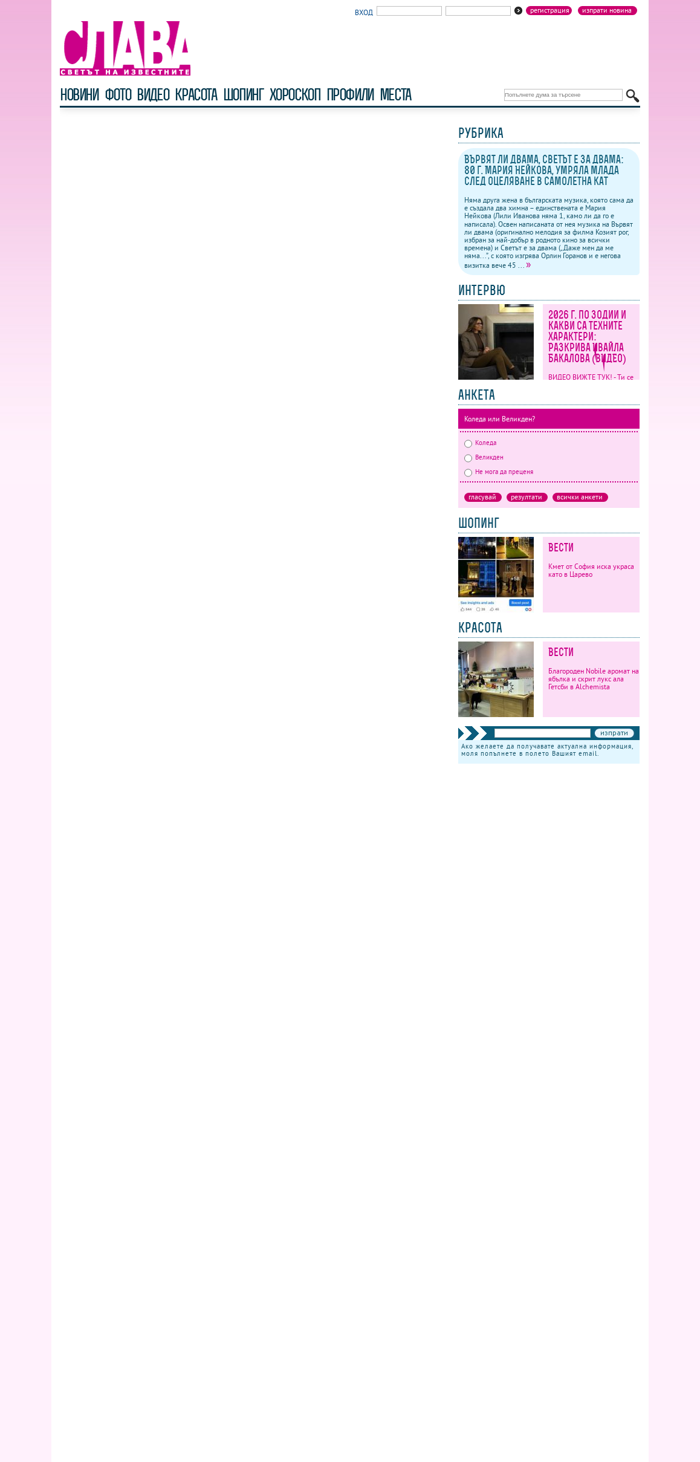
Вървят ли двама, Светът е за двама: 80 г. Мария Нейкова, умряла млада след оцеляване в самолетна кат (544, 170)
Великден (484, 457)
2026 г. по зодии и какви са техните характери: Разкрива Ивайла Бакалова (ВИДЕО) (587, 336)
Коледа (480, 442)
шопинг (243, 95)
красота (195, 95)
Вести (561, 547)
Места (395, 95)
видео (153, 95)
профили (350, 95)
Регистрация (549, 10)
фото (118, 95)
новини (79, 95)
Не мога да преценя (498, 471)
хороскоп (295, 95)
